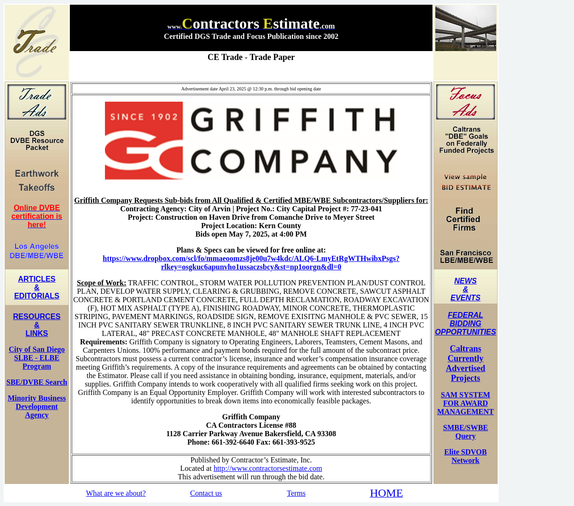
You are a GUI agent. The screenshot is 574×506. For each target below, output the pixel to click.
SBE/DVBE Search (37, 382)
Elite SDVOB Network (465, 456)
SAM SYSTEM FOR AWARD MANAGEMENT (465, 403)
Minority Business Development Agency (36, 406)
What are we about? (116, 493)
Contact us (206, 493)
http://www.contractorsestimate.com (268, 468)
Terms (296, 493)
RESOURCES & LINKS (36, 325)
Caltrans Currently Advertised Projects (465, 363)
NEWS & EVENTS (465, 289)
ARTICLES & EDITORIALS (37, 287)
